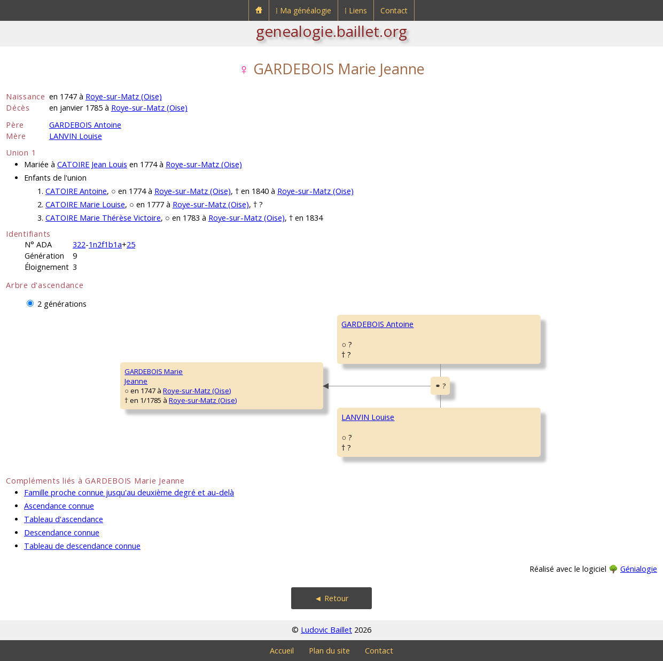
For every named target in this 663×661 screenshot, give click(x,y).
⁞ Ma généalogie (303, 10)
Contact (394, 10)
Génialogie (638, 569)
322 (79, 244)
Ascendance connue (59, 506)
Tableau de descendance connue (82, 546)
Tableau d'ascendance (63, 519)
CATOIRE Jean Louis (92, 164)
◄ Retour (331, 598)
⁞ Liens (356, 10)
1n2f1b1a (105, 244)
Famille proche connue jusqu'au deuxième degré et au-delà (129, 492)
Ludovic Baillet (326, 630)
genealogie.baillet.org (331, 31)
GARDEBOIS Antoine (85, 125)
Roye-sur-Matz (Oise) (123, 96)
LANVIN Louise (75, 136)
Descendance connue (61, 532)
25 (131, 244)
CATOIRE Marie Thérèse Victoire (103, 218)
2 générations (62, 304)
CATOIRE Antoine (76, 191)
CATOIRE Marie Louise (85, 204)
